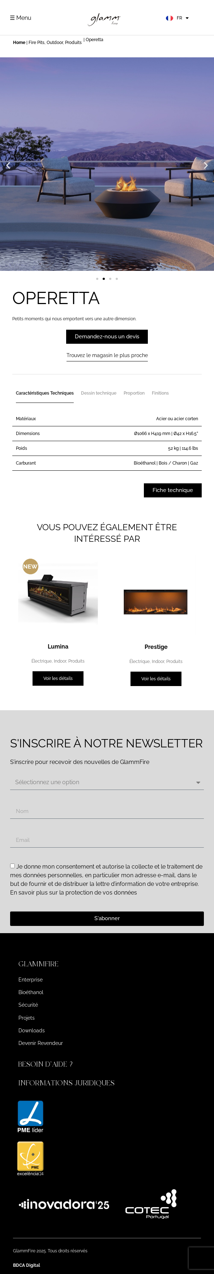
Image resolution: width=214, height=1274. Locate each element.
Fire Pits (36, 42)
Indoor (60, 661)
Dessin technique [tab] (98, 393)
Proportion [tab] (134, 393)
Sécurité (28, 1005)
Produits (73, 42)
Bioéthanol (30, 992)
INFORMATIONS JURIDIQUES (66, 1083)
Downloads (31, 1030)
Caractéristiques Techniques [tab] (45, 393)
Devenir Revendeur (40, 1043)
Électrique (41, 661)
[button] (8, 165)
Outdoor (55, 42)
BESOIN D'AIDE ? (46, 1064)
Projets (26, 1018)
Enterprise (30, 980)
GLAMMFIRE (38, 964)
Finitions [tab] (160, 393)
